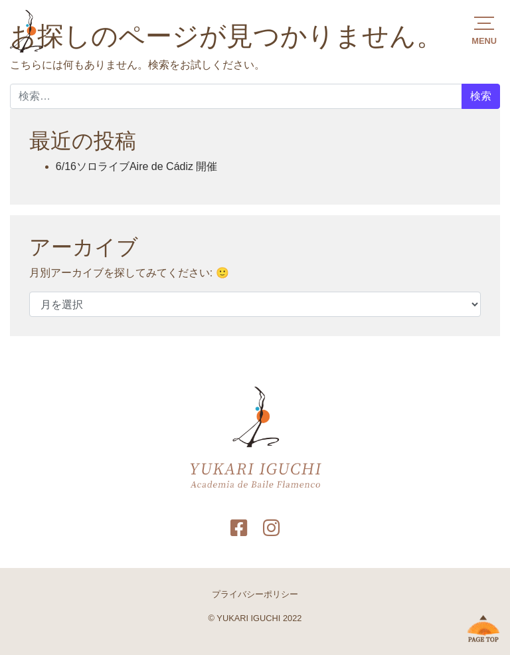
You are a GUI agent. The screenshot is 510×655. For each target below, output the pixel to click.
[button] (484, 29)
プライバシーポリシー (255, 594)
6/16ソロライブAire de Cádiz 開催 (137, 166)
